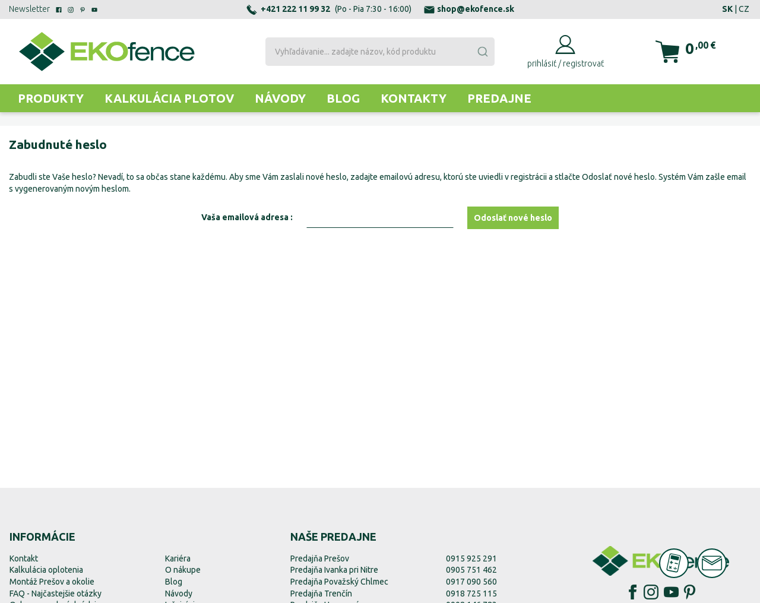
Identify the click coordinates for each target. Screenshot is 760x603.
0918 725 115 (471, 593)
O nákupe (183, 570)
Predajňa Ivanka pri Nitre (334, 570)
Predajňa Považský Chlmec (339, 581)
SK (727, 9)
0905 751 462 (471, 570)
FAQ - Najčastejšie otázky (56, 593)
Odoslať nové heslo (513, 218)
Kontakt (24, 558)
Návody (280, 98)
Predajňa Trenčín (321, 593)
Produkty (51, 98)
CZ (744, 9)
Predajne (499, 98)
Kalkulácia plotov (169, 98)
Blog (343, 98)
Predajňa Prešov (319, 558)
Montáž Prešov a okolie (52, 581)
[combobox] (380, 51)
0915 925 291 (471, 558)
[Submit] (482, 51)
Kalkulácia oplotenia (46, 570)
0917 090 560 (471, 581)
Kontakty (413, 98)
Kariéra (178, 558)
